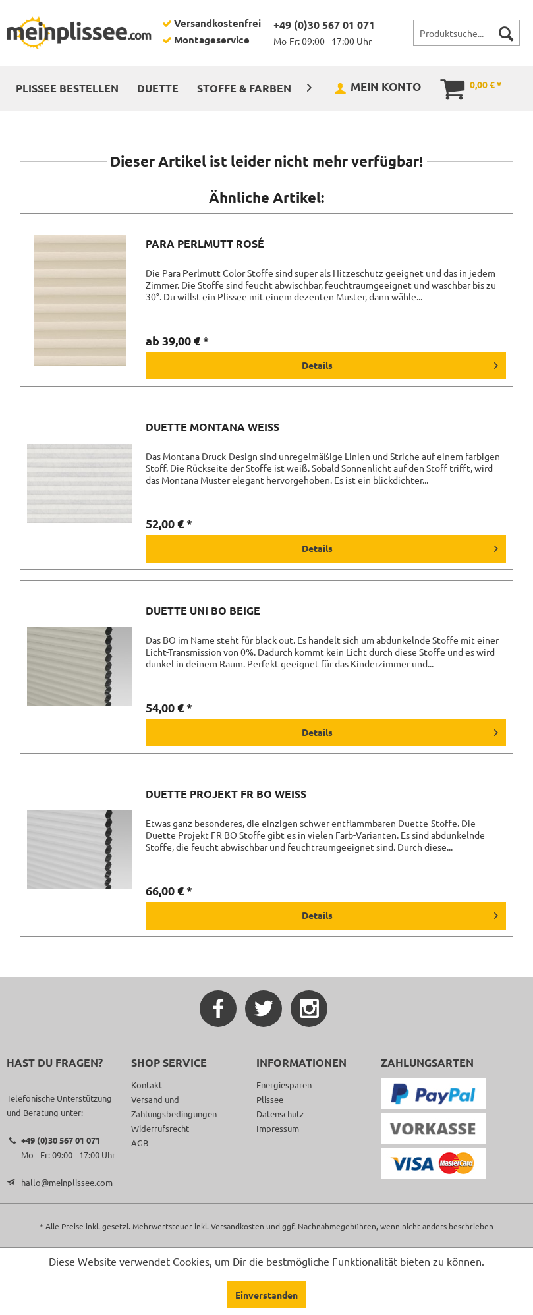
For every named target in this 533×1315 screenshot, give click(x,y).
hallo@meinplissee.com (67, 1182)
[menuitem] (466, 33)
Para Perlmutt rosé (205, 243)
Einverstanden (266, 1295)
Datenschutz (280, 1113)
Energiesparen (284, 1084)
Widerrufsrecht (160, 1128)
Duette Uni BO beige (203, 610)
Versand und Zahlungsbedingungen (174, 1106)
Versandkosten (237, 1226)
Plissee (269, 1099)
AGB (139, 1142)
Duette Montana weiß (212, 427)
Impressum (277, 1128)
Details (400, 363)
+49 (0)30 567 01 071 (324, 25)
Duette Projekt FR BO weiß (226, 793)
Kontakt (146, 1084)
